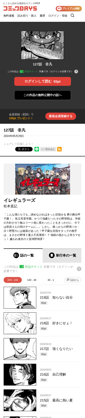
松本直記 (10, 206)
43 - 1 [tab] (51, 280)
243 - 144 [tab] (12, 280)
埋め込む (50, 149)
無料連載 (8, 15)
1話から (74, 280)
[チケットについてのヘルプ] (76, 72)
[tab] (23, 255)
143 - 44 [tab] (31, 280)
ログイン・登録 (57, 15)
